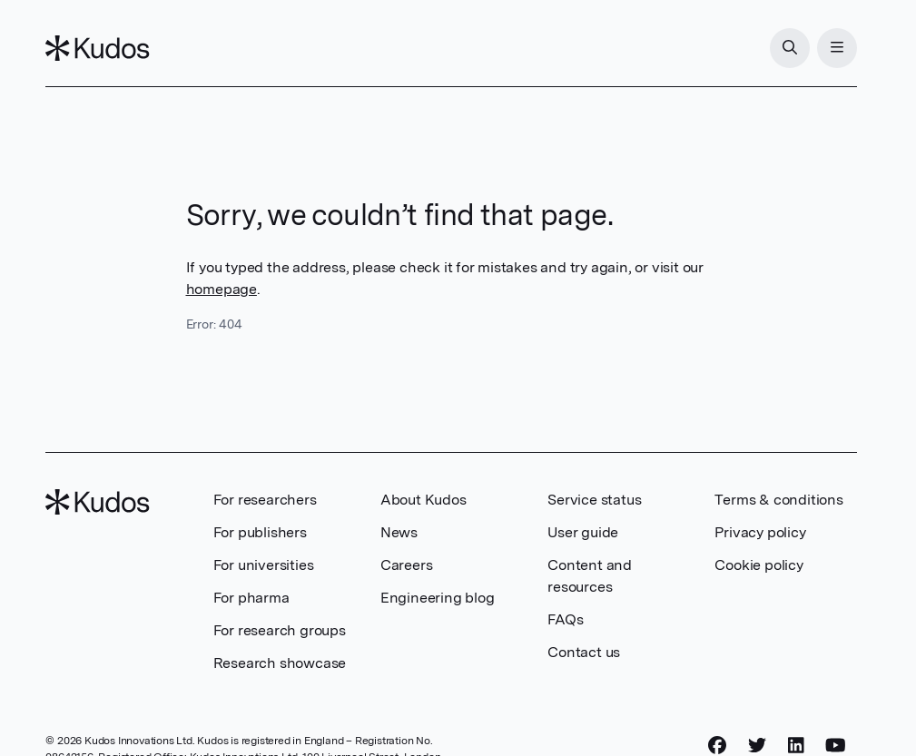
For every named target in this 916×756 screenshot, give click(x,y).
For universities (263, 565)
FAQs (565, 619)
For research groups (279, 630)
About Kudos (423, 499)
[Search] (790, 48)
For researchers (265, 499)
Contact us (583, 652)
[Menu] (837, 48)
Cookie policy (758, 565)
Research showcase (280, 663)
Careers (406, 565)
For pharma (251, 597)
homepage (221, 289)
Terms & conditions (778, 499)
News (399, 532)
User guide (582, 532)
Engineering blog (437, 597)
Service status (594, 499)
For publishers (260, 532)
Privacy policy (759, 532)
